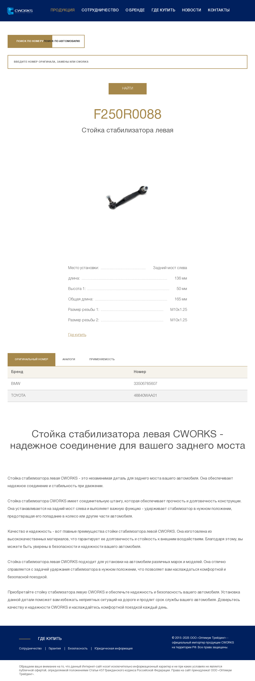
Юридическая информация (114, 648)
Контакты (219, 10)
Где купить (163, 10)
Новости (191, 10)
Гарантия (55, 648)
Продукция (63, 10)
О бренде (135, 10)
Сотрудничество (100, 10)
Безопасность (77, 648)
